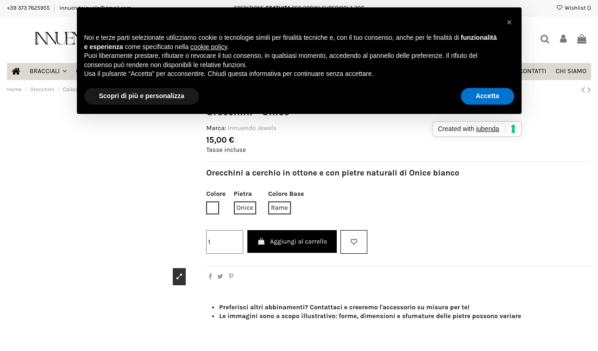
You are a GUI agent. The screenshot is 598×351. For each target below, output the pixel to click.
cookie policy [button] (208, 46)
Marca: (216, 128)
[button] (509, 22)
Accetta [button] (487, 96)
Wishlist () (573, 8)
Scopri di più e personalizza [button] (141, 96)
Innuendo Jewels (252, 128)
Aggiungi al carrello (292, 241)
